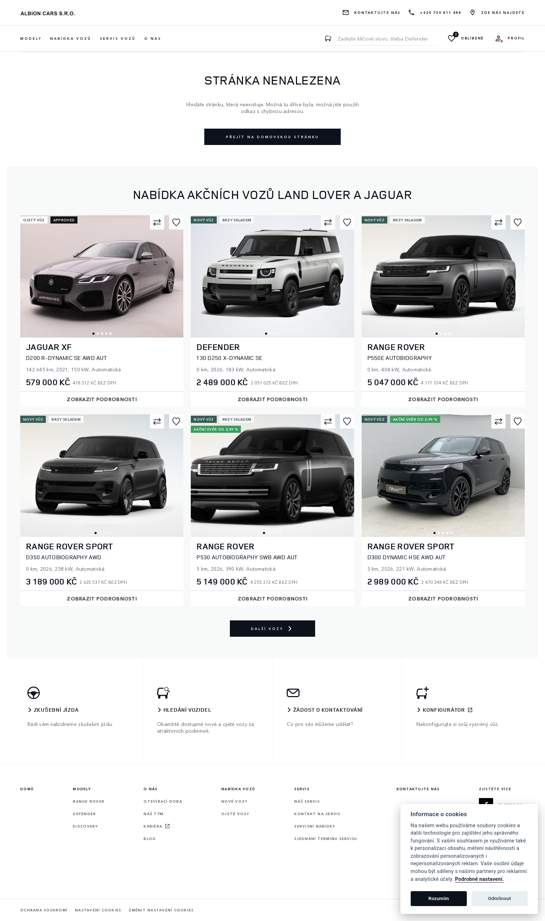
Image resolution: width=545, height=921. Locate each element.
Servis (301, 788)
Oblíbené (472, 38)
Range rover (88, 801)
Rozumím (438, 898)
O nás (152, 38)
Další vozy (272, 628)
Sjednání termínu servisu (325, 838)
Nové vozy (234, 801)
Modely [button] (31, 38)
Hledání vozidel (187, 710)
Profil (516, 38)
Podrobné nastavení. (479, 879)
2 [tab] (98, 334)
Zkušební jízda (56, 710)
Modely (82, 788)
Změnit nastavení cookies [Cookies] (161, 910)
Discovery (85, 826)
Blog (150, 838)
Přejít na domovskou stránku (272, 136)
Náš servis (307, 801)
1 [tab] (93, 334)
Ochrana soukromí (44, 910)
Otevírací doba (163, 801)
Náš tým (153, 813)
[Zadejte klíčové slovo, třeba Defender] (328, 38)
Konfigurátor (444, 710)
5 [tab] (110, 334)
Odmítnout (499, 898)
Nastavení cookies (98, 910)
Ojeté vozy (235, 813)
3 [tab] (102, 334)
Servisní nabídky (314, 826)
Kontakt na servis (317, 813)
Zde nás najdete (503, 12)
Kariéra (153, 826)
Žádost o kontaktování (328, 710)
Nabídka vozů (238, 788)
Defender (84, 813)
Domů (27, 788)
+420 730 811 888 (441, 12)
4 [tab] (106, 334)
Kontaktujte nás (377, 12)
